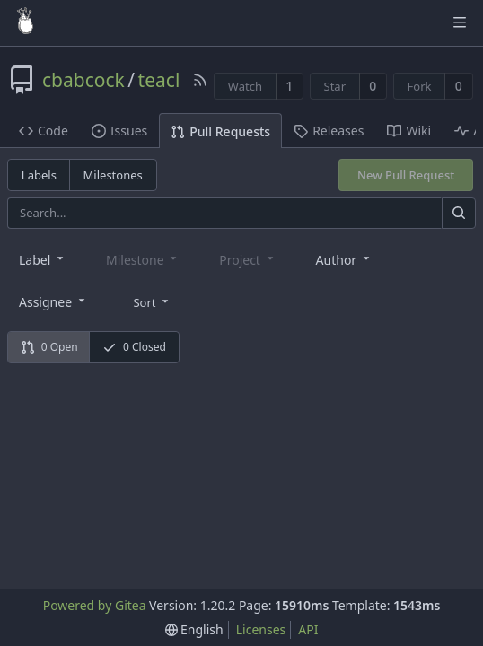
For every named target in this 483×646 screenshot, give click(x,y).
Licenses (261, 629)
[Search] (459, 213)
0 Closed (134, 346)
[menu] (152, 300)
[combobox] (42, 258)
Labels (39, 175)
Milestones (113, 175)
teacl (159, 80)
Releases (329, 130)
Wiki (409, 130)
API (308, 629)
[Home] (25, 22)
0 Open (49, 346)
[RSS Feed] (200, 80)
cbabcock (83, 80)
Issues (119, 130)
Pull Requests (220, 131)
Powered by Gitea (94, 605)
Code (43, 130)
